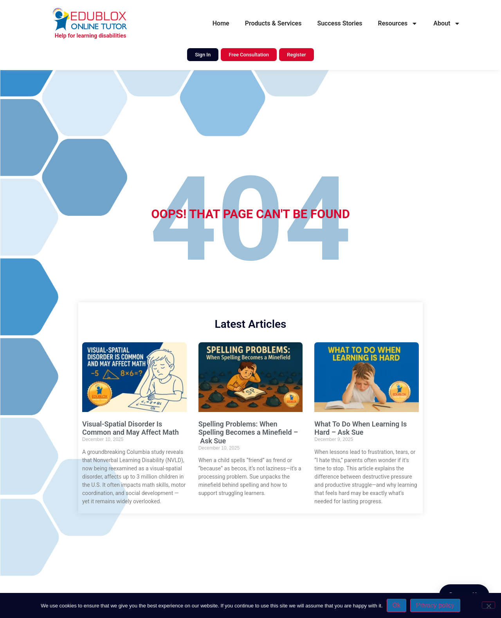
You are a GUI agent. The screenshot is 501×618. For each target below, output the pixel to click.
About (446, 23)
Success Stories (339, 23)
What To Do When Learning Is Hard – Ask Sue (360, 428)
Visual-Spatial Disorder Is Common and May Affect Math (130, 428)
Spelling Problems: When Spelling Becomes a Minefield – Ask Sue (248, 432)
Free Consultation (249, 55)
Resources (398, 23)
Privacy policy (435, 605)
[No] (488, 605)
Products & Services (273, 23)
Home (221, 23)
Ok (396, 605)
